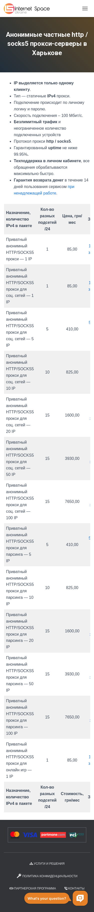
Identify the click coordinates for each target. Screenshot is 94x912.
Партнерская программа (33, 888)
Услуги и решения (47, 863)
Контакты (74, 888)
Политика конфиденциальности (47, 875)
